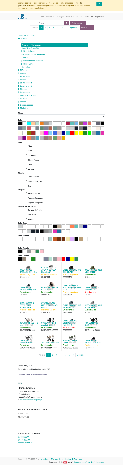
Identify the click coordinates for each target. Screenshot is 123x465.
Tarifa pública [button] (77, 23)
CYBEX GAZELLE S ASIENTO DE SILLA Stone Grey (48, 270)
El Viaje (23, 73)
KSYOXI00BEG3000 (48, 348)
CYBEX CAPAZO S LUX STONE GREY (93, 306)
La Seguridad (25, 92)
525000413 (89, 277)
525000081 (24, 295)
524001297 (67, 295)
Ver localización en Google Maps (31, 400)
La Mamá (23, 99)
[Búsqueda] (66, 23)
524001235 (24, 277)
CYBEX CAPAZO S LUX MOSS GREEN (93, 271)
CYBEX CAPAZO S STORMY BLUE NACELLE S (70, 323)
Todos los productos (26, 35)
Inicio (20, 383)
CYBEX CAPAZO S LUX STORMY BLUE (72, 306)
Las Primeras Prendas (28, 95)
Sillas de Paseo (29, 51)
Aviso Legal (45, 459)
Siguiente (73, 28)
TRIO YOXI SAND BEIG (50, 343)
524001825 (45, 312)
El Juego (23, 89)
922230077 (24, 437)
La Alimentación (26, 86)
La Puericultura (26, 83)
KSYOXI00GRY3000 (27, 348)
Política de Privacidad (73, 459)
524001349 (67, 312)
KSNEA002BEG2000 (27, 330)
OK (99, 4)
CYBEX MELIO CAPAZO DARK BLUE (93, 342)
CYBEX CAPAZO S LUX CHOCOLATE (72, 271)
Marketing (24, 108)
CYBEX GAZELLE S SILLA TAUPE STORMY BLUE (72, 287)
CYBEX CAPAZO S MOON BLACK (92, 289)
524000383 (67, 330)
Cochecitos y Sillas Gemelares (33, 54)
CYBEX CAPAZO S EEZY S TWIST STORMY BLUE (27, 305)
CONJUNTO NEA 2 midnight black (48, 324)
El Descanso (25, 77)
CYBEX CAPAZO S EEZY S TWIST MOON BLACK (49, 305)
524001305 (45, 277)
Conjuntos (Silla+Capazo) (31, 45)
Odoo (65, 462)
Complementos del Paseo (33, 61)
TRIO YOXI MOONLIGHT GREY (27, 342)
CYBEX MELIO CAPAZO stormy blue (28, 289)
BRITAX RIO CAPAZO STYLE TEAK (49, 289)
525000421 (67, 277)
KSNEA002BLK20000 (49, 330)
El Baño (23, 80)
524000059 (89, 348)
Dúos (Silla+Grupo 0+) (30, 48)
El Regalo (23, 70)
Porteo (25, 58)
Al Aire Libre (28, 64)
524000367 (89, 295)
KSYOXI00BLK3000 (92, 330)
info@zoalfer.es (26, 443)
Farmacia (23, 102)
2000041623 (46, 295)
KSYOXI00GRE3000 (70, 348)
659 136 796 (25, 440)
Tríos (23, 42)
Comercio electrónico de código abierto (89, 462)
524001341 (89, 312)
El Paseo (24, 39)
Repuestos (26, 67)
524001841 (24, 312)
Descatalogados (26, 105)
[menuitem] (41, 16)
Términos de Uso (57, 459)
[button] (92, 16)
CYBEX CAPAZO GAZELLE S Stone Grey (28, 271)
